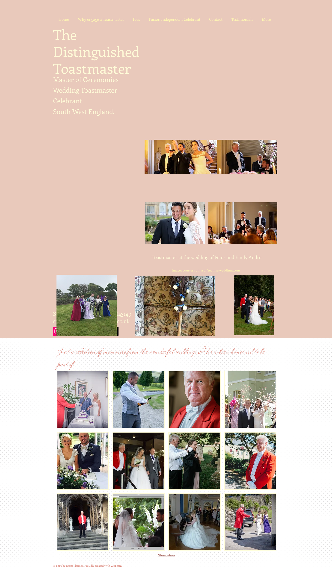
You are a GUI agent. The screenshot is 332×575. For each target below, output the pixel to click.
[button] (83, 399)
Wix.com (116, 565)
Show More (166, 555)
